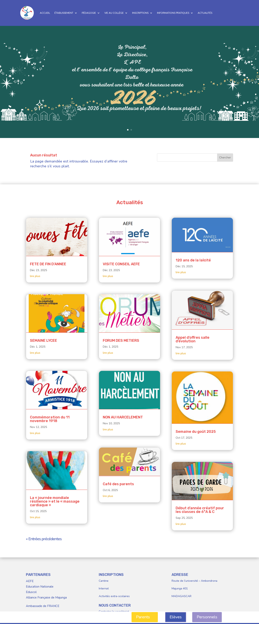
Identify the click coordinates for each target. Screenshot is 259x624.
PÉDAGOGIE (89, 13)
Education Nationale (39, 587)
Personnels (207, 617)
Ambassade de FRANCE (42, 606)
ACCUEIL (45, 13)
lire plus (35, 276)
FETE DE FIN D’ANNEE (48, 264)
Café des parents (118, 484)
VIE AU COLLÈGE (114, 13)
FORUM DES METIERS (121, 340)
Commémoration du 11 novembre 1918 (50, 419)
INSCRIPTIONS (140, 13)
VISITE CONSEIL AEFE (121, 264)
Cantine (103, 581)
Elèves (176, 617)
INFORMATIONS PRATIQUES (173, 13)
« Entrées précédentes (44, 539)
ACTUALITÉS (205, 13)
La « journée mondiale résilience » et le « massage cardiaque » (55, 501)
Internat (104, 588)
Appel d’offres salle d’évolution (192, 339)
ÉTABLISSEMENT (63, 13)
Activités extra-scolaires (114, 596)
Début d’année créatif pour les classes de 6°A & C (200, 510)
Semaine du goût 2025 (196, 431)
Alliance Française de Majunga (46, 597)
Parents (143, 617)
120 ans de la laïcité (193, 260)
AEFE (30, 581)
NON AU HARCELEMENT (123, 417)
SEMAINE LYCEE (43, 340)
